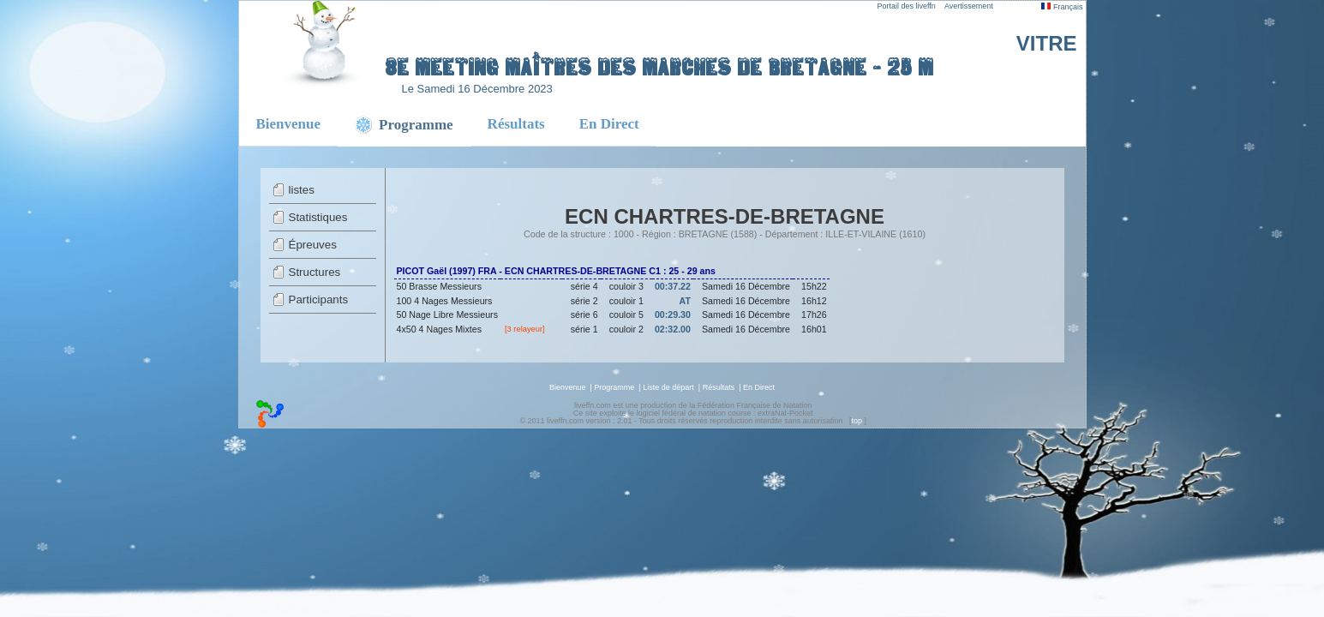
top (856, 420)
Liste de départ (668, 387)
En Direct (609, 124)
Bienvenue (288, 124)
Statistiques (318, 217)
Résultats (516, 124)
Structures (315, 272)
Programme (614, 387)
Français (1061, 7)
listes (302, 189)
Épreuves (313, 244)
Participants (319, 299)
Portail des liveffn (907, 6)
